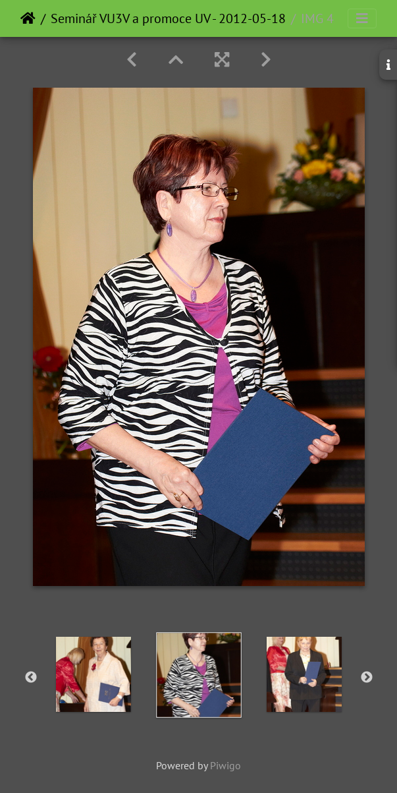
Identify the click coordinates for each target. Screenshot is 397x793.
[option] (93, 674)
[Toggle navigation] (362, 18)
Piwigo (225, 765)
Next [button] (366, 677)
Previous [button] (31, 677)
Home (28, 18)
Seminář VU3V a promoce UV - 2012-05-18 (168, 18)
